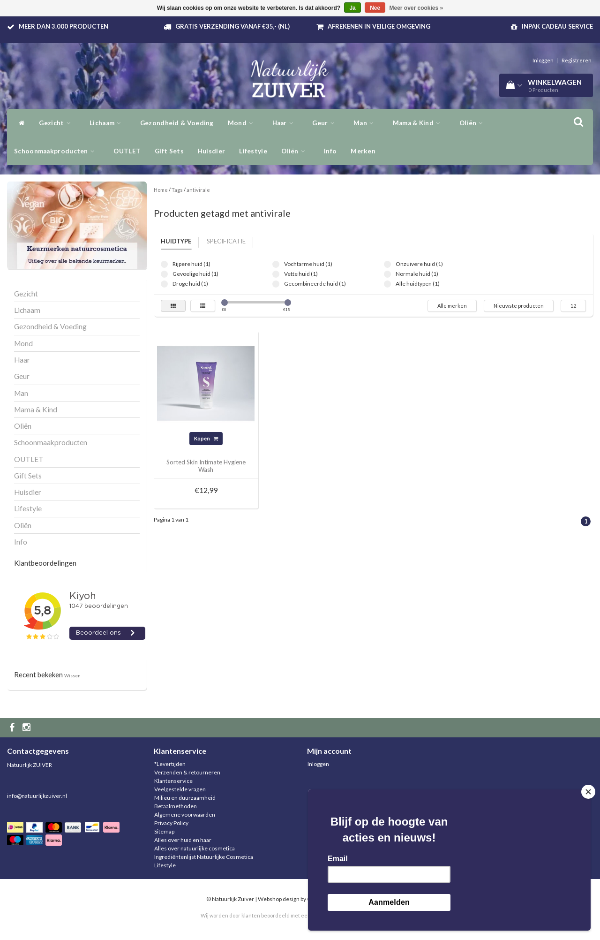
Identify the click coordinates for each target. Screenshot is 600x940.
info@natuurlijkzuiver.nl (37, 795)
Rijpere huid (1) (164, 264)
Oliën (295, 151)
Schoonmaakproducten (56, 151)
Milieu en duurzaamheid (185, 797)
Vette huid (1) (275, 274)
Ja (352, 8)
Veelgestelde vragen (180, 789)
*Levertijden (170, 763)
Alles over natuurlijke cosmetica (194, 848)
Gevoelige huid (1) (164, 274)
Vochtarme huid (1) (275, 264)
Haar (285, 123)
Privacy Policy (171, 822)
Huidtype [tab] (176, 241)
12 (573, 306)
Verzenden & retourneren (187, 772)
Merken (363, 151)
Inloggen (543, 60)
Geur (325, 123)
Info (330, 151)
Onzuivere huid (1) (387, 264)
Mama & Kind (419, 123)
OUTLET (127, 151)
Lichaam (108, 123)
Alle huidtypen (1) (387, 284)
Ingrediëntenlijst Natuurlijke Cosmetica (203, 856)
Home (161, 190)
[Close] (588, 792)
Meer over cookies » (416, 8)
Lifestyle (253, 151)
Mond (243, 123)
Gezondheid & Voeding (177, 123)
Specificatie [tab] (226, 241)
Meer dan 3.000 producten (63, 26)
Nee (375, 8)
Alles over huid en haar (182, 839)
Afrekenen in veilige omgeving (379, 26)
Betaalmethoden (175, 806)
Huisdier (211, 151)
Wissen (72, 675)
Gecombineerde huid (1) (275, 284)
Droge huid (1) (164, 284)
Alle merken (452, 306)
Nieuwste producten (519, 306)
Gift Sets (169, 151)
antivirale (198, 190)
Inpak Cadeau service (557, 26)
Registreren (577, 60)
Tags (177, 190)
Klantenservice (173, 780)
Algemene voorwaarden (184, 814)
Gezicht (57, 123)
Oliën (473, 123)
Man (366, 123)
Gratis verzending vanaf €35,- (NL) (232, 26)
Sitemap (164, 831)
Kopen (206, 438)
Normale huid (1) (387, 274)
